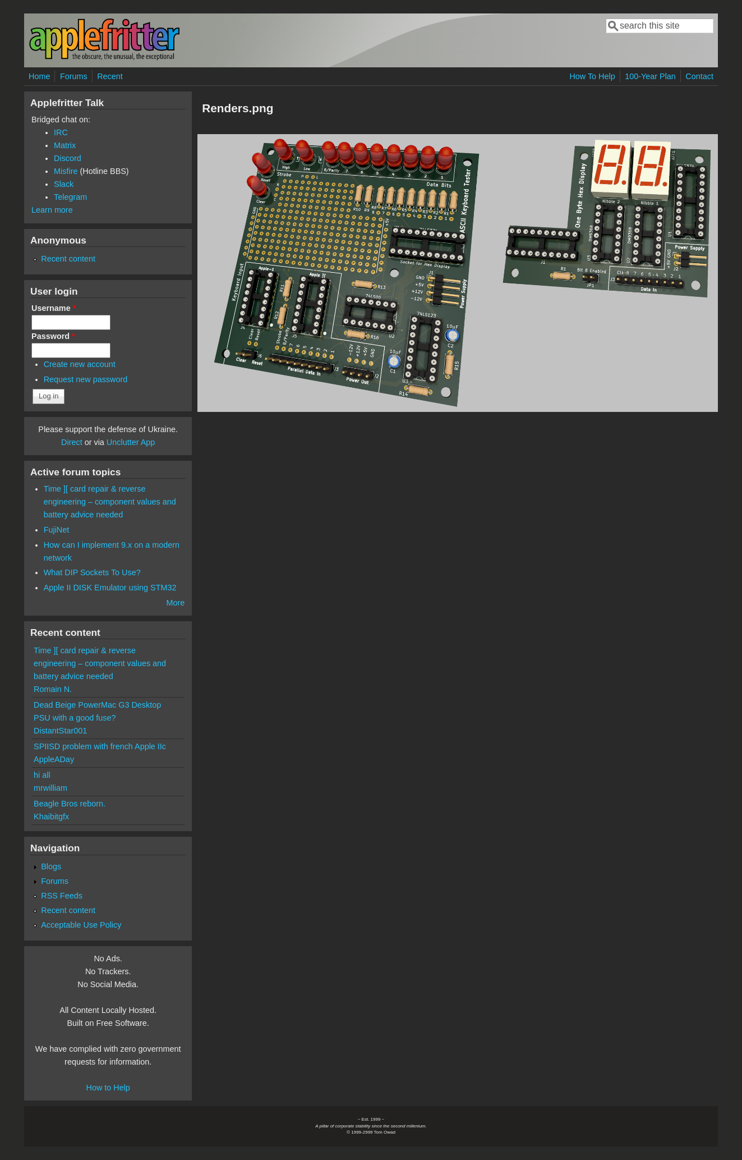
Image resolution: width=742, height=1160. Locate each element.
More (175, 602)
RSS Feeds (61, 895)
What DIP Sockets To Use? (92, 572)
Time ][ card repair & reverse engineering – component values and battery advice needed (110, 501)
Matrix (65, 145)
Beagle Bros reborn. (69, 803)
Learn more (52, 209)
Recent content (68, 258)
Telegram (70, 196)
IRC (61, 132)
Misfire (65, 171)
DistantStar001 (60, 730)
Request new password (86, 379)
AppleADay (54, 759)
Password (53, 336)
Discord (67, 158)
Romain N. (53, 689)
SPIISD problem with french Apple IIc (100, 746)
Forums (73, 76)
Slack (63, 184)
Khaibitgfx (51, 816)
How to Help (108, 1087)
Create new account (80, 364)
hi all (42, 775)
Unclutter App (131, 442)
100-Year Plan (650, 76)
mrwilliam (50, 787)
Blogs (51, 866)
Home (39, 76)
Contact (699, 76)
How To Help (592, 76)
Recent (110, 76)
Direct (71, 442)
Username (53, 308)
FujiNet (57, 529)
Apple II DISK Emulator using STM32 (110, 587)
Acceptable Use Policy (81, 924)
